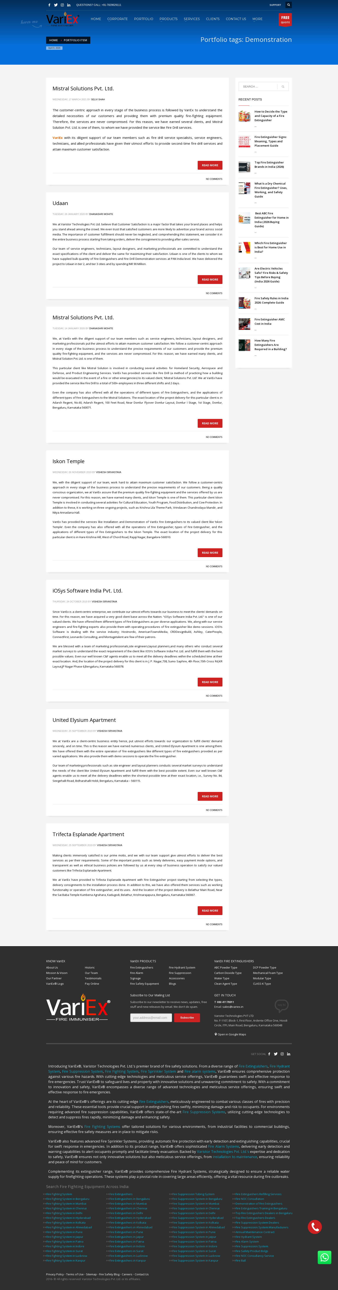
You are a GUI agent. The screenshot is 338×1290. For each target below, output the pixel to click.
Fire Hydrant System (182, 967)
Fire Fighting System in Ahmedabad (69, 1227)
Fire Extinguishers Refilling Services (259, 1194)
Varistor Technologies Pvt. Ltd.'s (223, 1151)
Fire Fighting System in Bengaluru (67, 1199)
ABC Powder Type (225, 967)
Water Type (221, 978)
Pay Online (92, 984)
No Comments (214, 179)
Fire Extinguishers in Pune (126, 1232)
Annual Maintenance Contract (255, 1232)
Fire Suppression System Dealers (257, 1222)
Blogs (172, 984)
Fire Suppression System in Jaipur (194, 1237)
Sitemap (91, 1274)
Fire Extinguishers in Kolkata (128, 1222)
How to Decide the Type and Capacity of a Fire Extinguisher (271, 116)
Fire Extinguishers (141, 967)
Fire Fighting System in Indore (65, 1246)
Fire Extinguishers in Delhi (126, 1213)
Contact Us (142, 1274)
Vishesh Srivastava (108, 472)
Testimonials (93, 978)
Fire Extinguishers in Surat (126, 1251)
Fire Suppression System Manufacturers (262, 1227)
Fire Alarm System (247, 1241)
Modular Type (262, 978)
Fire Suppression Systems (204, 1112)
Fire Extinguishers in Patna (127, 1241)
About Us (52, 967)
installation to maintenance (235, 1156)
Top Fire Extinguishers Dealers (255, 1218)
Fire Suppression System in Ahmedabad (198, 1227)
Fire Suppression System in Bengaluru (197, 1199)
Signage (135, 978)
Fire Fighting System (122, 1071)
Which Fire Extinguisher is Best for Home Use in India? (271, 247)
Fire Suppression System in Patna (194, 1241)
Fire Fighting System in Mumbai (66, 1203)
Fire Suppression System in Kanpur (195, 1260)
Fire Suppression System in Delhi (193, 1213)
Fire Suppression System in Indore (194, 1246)
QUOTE (285, 20)
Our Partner (54, 978)
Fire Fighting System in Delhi (64, 1213)
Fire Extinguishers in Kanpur (128, 1260)
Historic (90, 967)
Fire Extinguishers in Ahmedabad (131, 1227)
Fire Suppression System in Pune (194, 1232)
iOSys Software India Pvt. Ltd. (88, 590)
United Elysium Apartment (84, 719)
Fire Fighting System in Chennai (66, 1208)
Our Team (91, 973)
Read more (210, 165)
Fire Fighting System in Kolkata (66, 1222)
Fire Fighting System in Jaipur (64, 1237)
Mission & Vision (56, 973)
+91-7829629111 (111, 4)
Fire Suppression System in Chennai (196, 1208)
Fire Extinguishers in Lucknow (129, 1256)
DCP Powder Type (264, 967)
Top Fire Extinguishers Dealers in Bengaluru (264, 1213)
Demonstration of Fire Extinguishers (259, 1203)
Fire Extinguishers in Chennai (128, 1208)
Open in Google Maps (230, 1034)
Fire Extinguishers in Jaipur (127, 1237)
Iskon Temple (68, 461)
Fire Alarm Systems (223, 1146)
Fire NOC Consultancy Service (255, 1256)
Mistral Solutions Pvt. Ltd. (83, 88)
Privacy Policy (55, 1274)
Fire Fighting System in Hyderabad (68, 1218)
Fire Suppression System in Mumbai (195, 1203)
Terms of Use (75, 1274)
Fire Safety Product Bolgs (252, 1251)
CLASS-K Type (262, 984)
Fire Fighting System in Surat (64, 1251)
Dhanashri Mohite (101, 214)
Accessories (177, 978)
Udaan (60, 203)
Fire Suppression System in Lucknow (196, 1256)
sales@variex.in (232, 1007)
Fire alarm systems (200, 1071)
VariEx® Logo (55, 984)
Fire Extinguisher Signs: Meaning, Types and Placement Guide (271, 141)
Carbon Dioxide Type (228, 973)
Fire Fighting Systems (102, 1126)
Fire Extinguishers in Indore (127, 1246)
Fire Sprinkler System (158, 1071)
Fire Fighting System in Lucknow (66, 1256)
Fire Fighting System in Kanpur (65, 1260)
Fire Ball (241, 1260)
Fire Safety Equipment (144, 984)
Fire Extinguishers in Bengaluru (130, 1199)
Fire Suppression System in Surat (194, 1251)
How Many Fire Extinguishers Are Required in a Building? (271, 345)
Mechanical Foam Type (268, 973)
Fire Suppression (180, 973)
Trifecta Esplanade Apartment (88, 834)
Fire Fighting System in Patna (64, 1241)
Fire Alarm (136, 973)
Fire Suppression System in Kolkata (195, 1222)
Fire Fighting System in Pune (64, 1232)
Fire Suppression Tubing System (193, 1194)
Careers (127, 1274)
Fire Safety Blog (109, 1274)
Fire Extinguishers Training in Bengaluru (261, 1208)
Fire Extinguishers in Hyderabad (130, 1218)
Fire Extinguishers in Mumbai (128, 1203)
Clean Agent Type (225, 984)
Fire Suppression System (82, 1071)
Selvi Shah (98, 99)
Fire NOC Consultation (250, 1199)
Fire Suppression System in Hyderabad (198, 1218)
